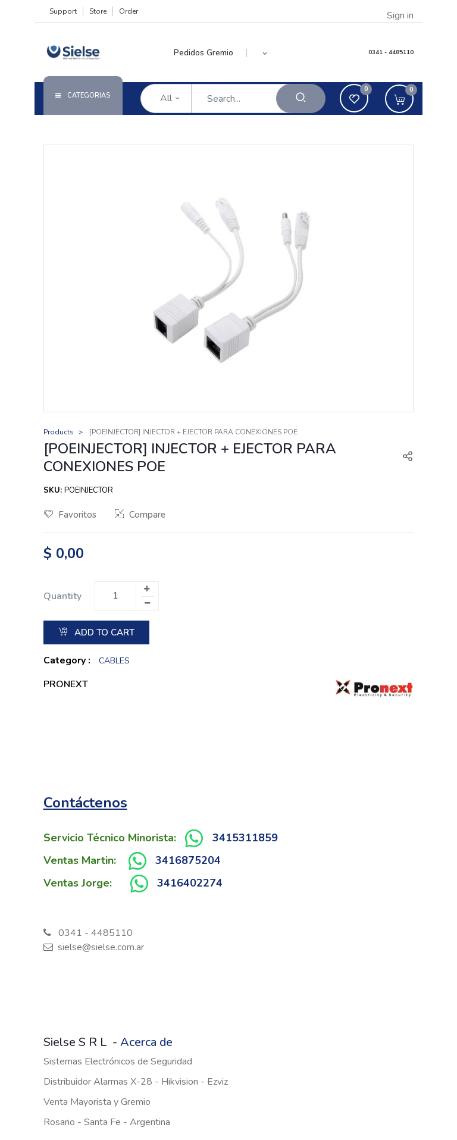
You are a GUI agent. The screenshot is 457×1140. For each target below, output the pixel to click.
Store (98, 11)
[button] (265, 53)
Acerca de (146, 1042)
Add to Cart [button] (96, 632)
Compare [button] (140, 515)
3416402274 (190, 883)
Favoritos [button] (70, 515)
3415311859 (245, 838)
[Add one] (147, 589)
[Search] (300, 98)
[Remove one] (147, 603)
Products (58, 432)
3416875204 (188, 860)
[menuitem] (210, 53)
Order (128, 11)
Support (63, 11)
